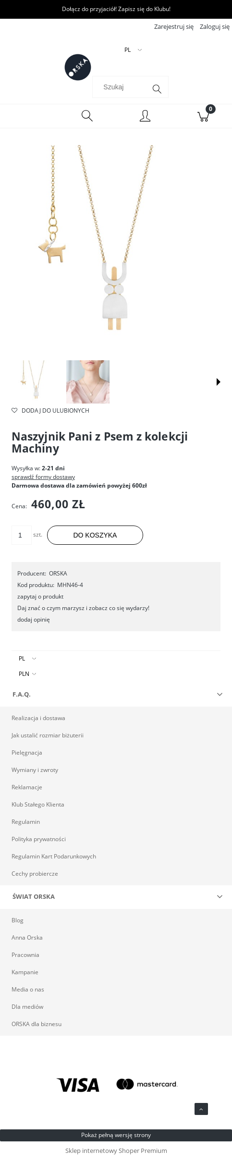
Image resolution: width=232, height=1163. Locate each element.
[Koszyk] (203, 119)
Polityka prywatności (39, 842)
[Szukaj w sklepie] (121, 89)
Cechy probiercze (35, 876)
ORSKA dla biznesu (36, 1027)
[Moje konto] (145, 120)
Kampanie (25, 975)
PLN (24, 677)
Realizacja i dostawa (38, 721)
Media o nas (28, 992)
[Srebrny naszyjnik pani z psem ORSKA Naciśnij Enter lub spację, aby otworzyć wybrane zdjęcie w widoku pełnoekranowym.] (116, 252)
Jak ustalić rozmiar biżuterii (48, 738)
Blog (18, 923)
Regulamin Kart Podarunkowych (54, 859)
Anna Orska (27, 940)
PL (22, 661)
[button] (218, 385)
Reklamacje (27, 790)
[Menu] (29, 119)
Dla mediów (27, 1009)
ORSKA (58, 576)
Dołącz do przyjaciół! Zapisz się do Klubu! (116, 9)
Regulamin (26, 824)
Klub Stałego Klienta (38, 807)
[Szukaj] (157, 92)
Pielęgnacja (27, 755)
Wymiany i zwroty (35, 773)
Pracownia (25, 958)
